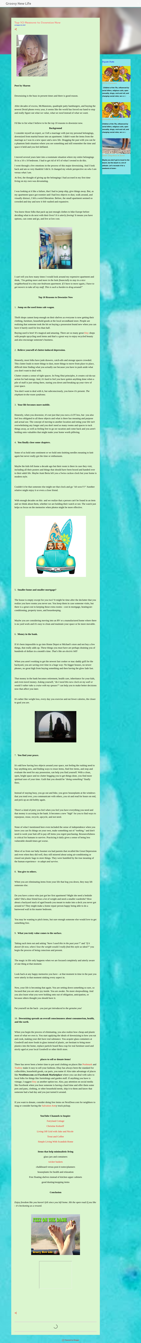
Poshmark (87, 1064)
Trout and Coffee (55, 1136)
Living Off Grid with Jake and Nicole (55, 1131)
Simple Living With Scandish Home (55, 1141)
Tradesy (18, 1068)
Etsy (86, 333)
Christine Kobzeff (56, 1126)
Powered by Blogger (70, 1340)
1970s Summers (109, 83)
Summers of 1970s (110, 119)
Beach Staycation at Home (113, 155)
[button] (15, 29)
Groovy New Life (18, 3)
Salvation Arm (49, 1105)
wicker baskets (55, 1161)
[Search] (34, 3)
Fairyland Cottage (55, 1121)
